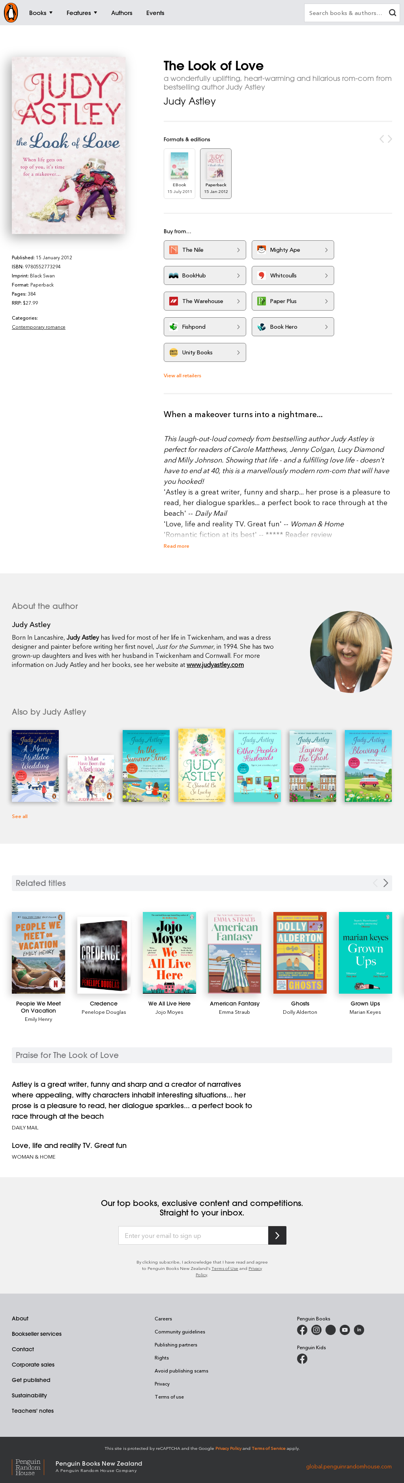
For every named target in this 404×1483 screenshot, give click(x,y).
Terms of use (169, 1396)
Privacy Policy (228, 1448)
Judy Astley (190, 101)
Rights (162, 1357)
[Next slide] (385, 883)
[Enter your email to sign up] (193, 1236)
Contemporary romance (38, 326)
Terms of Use (224, 1268)
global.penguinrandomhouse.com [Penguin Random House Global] (349, 1466)
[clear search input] (392, 13)
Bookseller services (37, 1333)
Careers (163, 1318)
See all (20, 816)
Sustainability (29, 1395)
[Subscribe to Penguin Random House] (277, 1235)
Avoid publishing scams (181, 1370)
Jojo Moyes (169, 1011)
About (20, 1318)
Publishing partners (176, 1344)
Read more (176, 545)
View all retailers (182, 375)
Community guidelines (180, 1331)
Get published (31, 1380)
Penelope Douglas (104, 1011)
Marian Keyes (365, 1011)
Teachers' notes (33, 1410)
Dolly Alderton (300, 1011)
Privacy (162, 1383)
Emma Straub (234, 1011)
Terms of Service (269, 1448)
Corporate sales (33, 1364)
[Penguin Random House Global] (34, 1466)
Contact (23, 1349)
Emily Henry (38, 1018)
